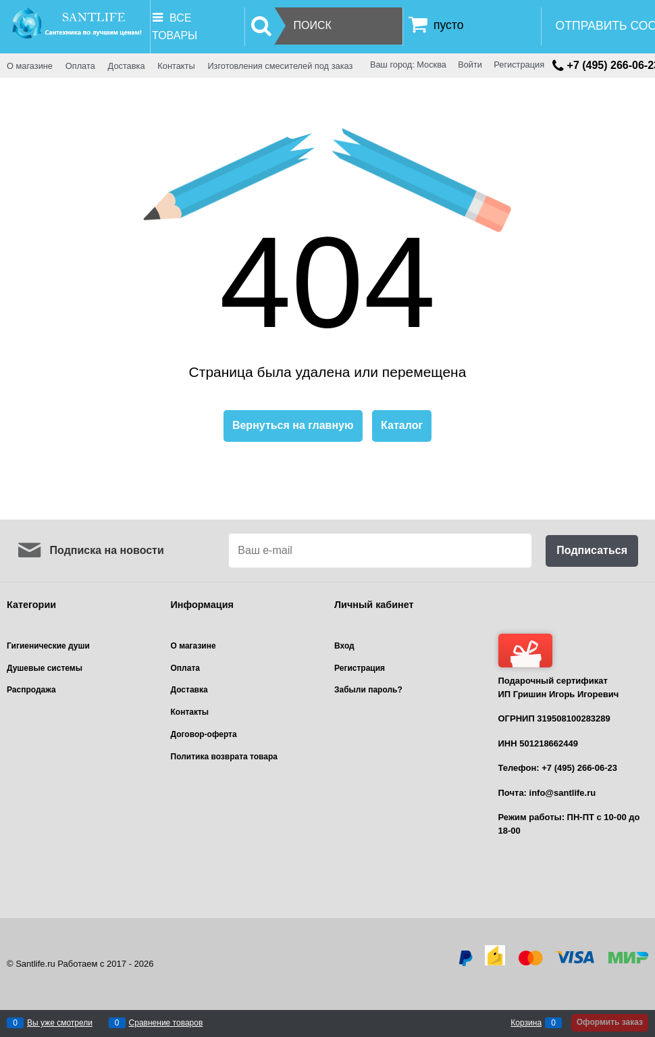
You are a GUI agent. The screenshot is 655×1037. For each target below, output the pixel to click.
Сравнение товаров (166, 1022)
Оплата (80, 66)
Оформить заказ (610, 1022)
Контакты (175, 66)
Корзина (526, 1022)
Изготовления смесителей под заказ (279, 66)
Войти (470, 64)
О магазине (30, 66)
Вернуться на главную (293, 425)
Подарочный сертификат (553, 660)
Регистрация (519, 64)
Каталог (402, 425)
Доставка (126, 66)
